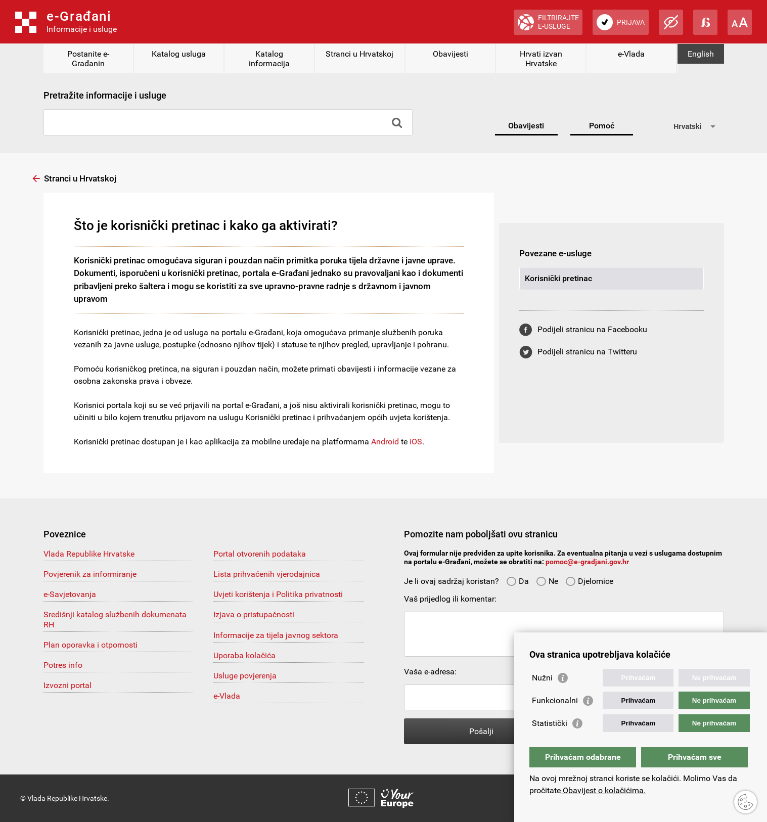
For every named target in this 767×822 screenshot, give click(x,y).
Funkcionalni (555, 700)
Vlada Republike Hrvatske (88, 554)
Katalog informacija (269, 58)
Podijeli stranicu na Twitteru (587, 351)
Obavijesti (450, 54)
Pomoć (601, 125)
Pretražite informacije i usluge (104, 95)
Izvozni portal (67, 685)
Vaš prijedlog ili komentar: (450, 599)
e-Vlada (631, 54)
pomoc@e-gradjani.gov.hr (587, 562)
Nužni (542, 677)
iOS (416, 441)
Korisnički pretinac (558, 278)
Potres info (62, 665)
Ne (547, 581)
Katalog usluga (179, 54)
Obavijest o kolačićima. (603, 790)
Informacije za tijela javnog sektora (275, 635)
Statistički (549, 723)
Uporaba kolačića (244, 655)
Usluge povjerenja (245, 675)
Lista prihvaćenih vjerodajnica (266, 574)
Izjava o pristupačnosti (253, 614)
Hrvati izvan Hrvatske (541, 58)
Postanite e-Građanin (88, 58)
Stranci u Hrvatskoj (359, 54)
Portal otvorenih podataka (259, 554)
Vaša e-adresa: (430, 671)
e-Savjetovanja (69, 594)
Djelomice (589, 581)
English (701, 54)
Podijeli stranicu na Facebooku (592, 329)
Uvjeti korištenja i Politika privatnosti (278, 594)
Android (385, 441)
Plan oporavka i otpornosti (90, 645)
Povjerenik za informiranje (90, 574)
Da (517, 581)
